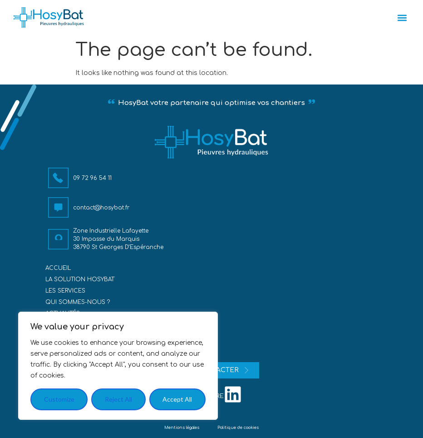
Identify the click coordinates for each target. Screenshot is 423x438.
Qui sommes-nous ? (77, 302)
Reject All (118, 399)
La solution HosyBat (79, 279)
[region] (118, 366)
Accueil (58, 268)
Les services (65, 291)
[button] (401, 17)
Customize (59, 399)
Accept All (177, 399)
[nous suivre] (233, 394)
